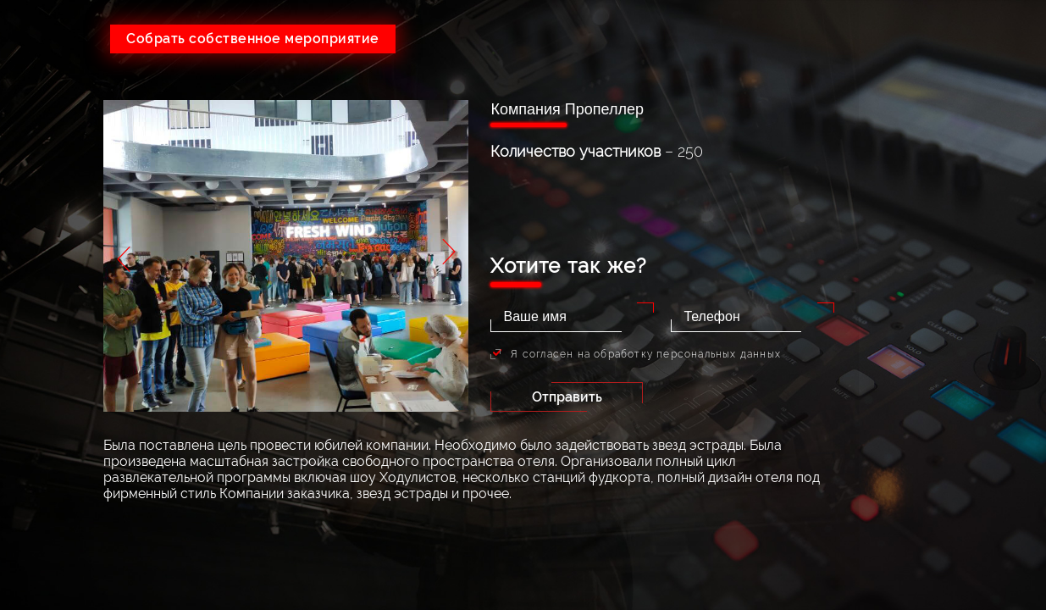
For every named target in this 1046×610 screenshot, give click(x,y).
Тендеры (953, 198)
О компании (953, 130)
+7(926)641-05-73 (578, 33)
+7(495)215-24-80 (764, 33)
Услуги (953, 164)
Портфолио (953, 232)
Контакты (953, 299)
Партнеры (953, 265)
